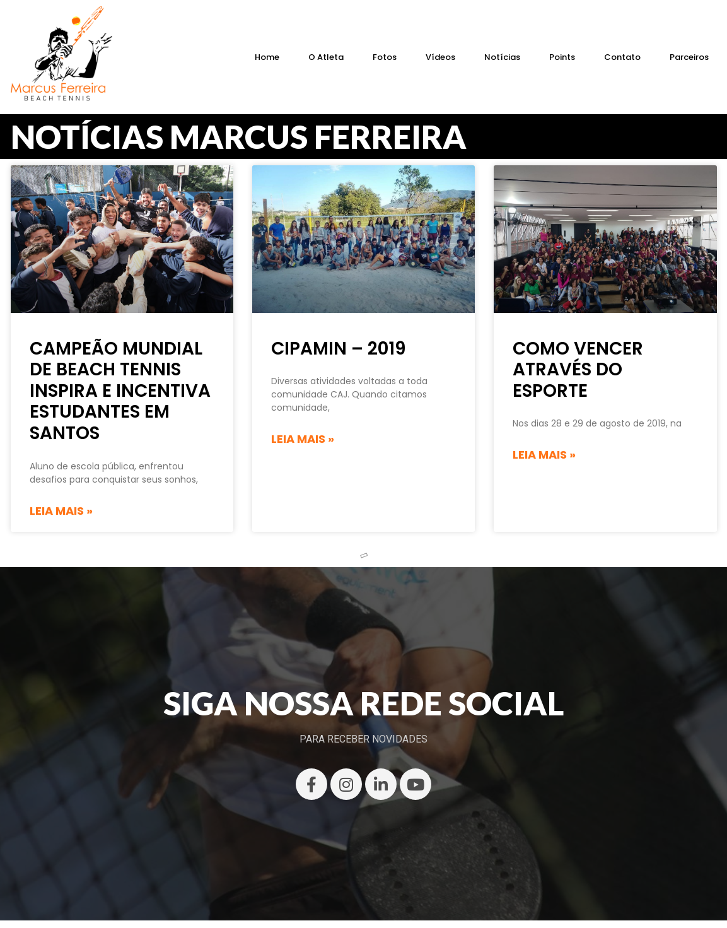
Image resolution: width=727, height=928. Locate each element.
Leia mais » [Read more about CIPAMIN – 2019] (302, 439)
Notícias (502, 57)
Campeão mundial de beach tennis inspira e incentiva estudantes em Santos (120, 390)
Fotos (385, 57)
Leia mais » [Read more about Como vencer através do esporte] (544, 454)
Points (562, 57)
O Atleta (326, 57)
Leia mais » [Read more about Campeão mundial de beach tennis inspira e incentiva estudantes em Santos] (61, 511)
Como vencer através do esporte (578, 369)
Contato (622, 57)
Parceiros (689, 57)
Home (267, 57)
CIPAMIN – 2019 (338, 348)
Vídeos (440, 57)
